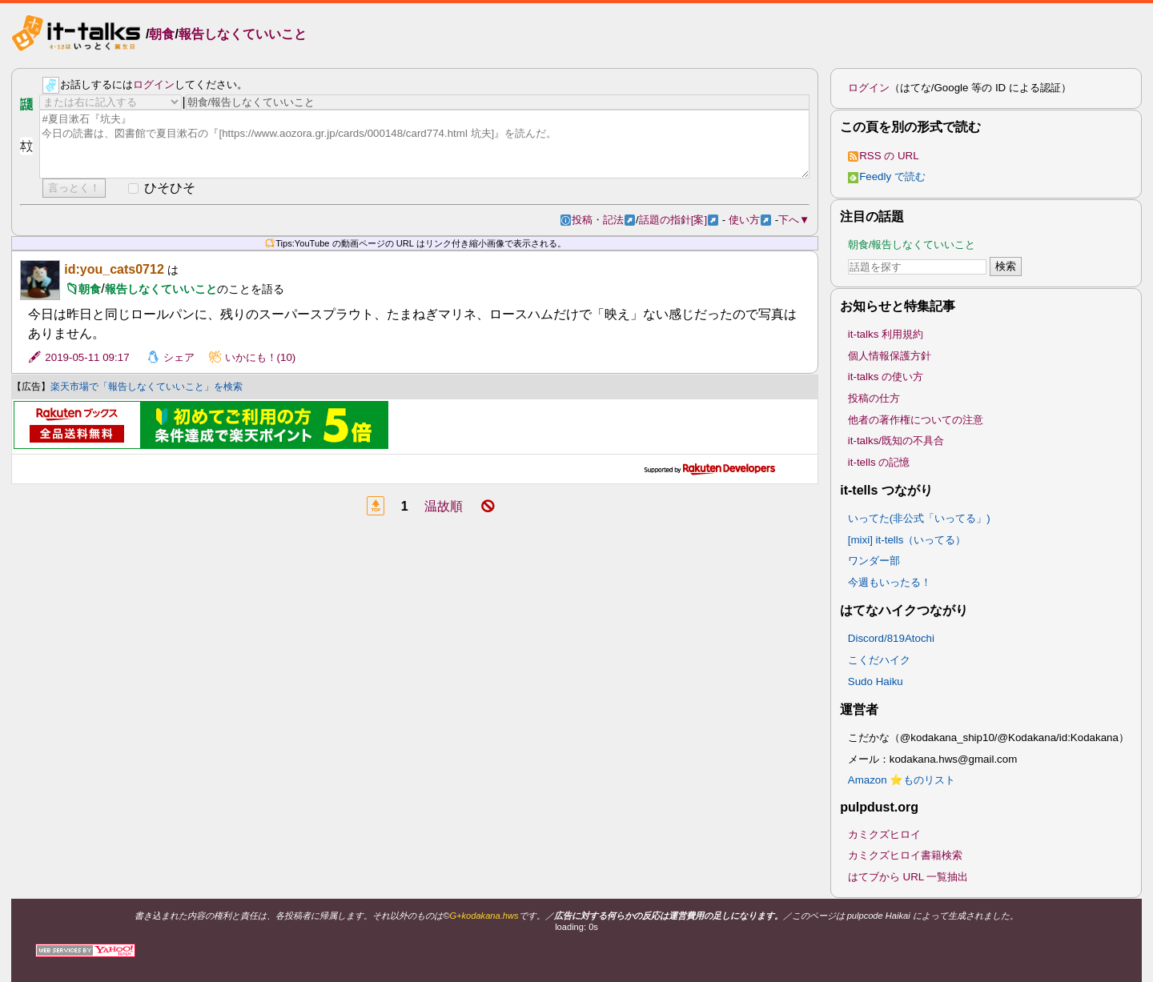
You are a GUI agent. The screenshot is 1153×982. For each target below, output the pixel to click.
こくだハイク (879, 660)
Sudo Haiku (875, 681)
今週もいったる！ (889, 582)
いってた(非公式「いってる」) (919, 518)
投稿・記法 (603, 220)
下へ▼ (794, 220)
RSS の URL (883, 156)
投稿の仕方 (874, 398)
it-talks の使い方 (885, 377)
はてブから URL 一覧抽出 (908, 877)
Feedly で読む (887, 176)
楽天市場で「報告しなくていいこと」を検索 (146, 386)
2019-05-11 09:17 (87, 357)
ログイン (154, 84)
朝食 (162, 35)
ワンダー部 (874, 561)
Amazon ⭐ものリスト (902, 780)
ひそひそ (169, 187)
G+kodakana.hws (483, 915)
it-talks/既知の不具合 (896, 441)
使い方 (750, 220)
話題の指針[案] (678, 220)
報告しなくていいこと (243, 35)
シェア (179, 357)
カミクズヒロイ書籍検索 (905, 855)
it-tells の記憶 (879, 462)
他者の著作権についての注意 (915, 420)
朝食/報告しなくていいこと (912, 244)
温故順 (443, 506)
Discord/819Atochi (891, 638)
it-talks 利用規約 (885, 334)
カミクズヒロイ (884, 834)
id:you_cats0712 (114, 269)
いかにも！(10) (260, 357)
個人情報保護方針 (889, 356)
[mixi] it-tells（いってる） (907, 540)
